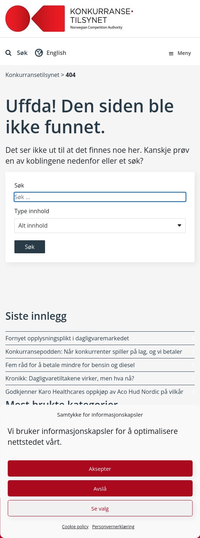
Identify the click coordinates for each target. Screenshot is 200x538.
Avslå (99, 488)
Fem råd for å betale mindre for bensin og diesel (70, 365)
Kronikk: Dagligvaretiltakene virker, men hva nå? (69, 378)
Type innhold (31, 211)
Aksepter (100, 468)
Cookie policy (75, 527)
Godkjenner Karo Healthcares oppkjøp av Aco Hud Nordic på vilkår (94, 392)
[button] (49, 54)
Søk (16, 52)
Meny (179, 53)
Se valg (99, 508)
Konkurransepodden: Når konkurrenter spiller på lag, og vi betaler (93, 352)
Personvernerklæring (113, 527)
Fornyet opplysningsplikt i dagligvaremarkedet (67, 338)
